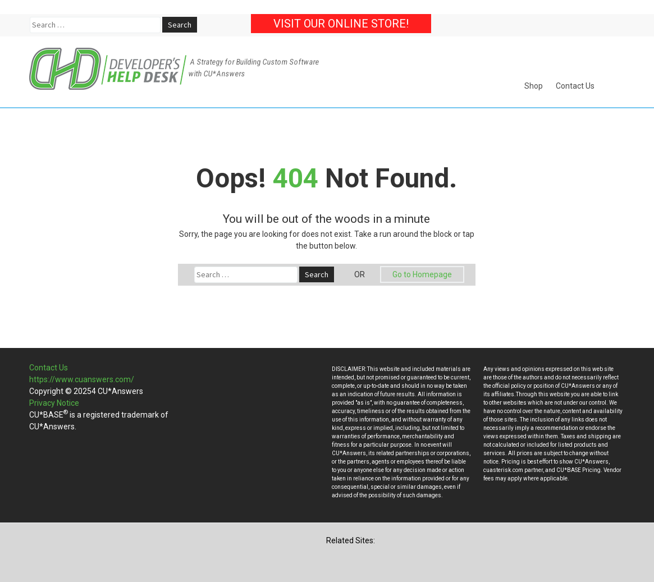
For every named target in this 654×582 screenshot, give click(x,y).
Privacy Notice (54, 402)
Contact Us (575, 85)
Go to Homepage (422, 274)
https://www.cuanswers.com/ (81, 379)
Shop (533, 85)
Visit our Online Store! (341, 23)
